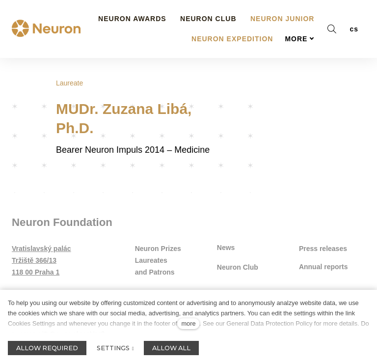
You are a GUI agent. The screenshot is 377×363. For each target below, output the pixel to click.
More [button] (299, 21)
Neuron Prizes (158, 250)
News (226, 248)
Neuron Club (237, 268)
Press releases (323, 250)
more (188, 323)
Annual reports (323, 268)
